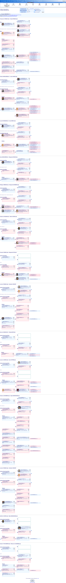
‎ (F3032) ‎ (15, 315)
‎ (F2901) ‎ (15, 152)
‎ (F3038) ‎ (15, 243)
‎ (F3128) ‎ (15, 279)
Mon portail (20, 4)
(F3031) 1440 (2, 226)
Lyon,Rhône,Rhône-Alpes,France (13, 15)
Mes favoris (64, 2)
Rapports (46, 4)
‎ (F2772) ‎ (15, 99)
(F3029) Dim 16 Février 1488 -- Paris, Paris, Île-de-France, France (7, 86)
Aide (59, 4)
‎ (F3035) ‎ (15, 319)
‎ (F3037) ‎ (15, 239)
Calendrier (39, 4)
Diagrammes (26, 4)
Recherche (52, 4)
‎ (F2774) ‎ (15, 103)
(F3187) (1, 262)
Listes (33, 4)
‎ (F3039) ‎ (15, 247)
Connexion (2, 2)
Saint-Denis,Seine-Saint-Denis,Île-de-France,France (10, 16)
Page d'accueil (13, 4)
